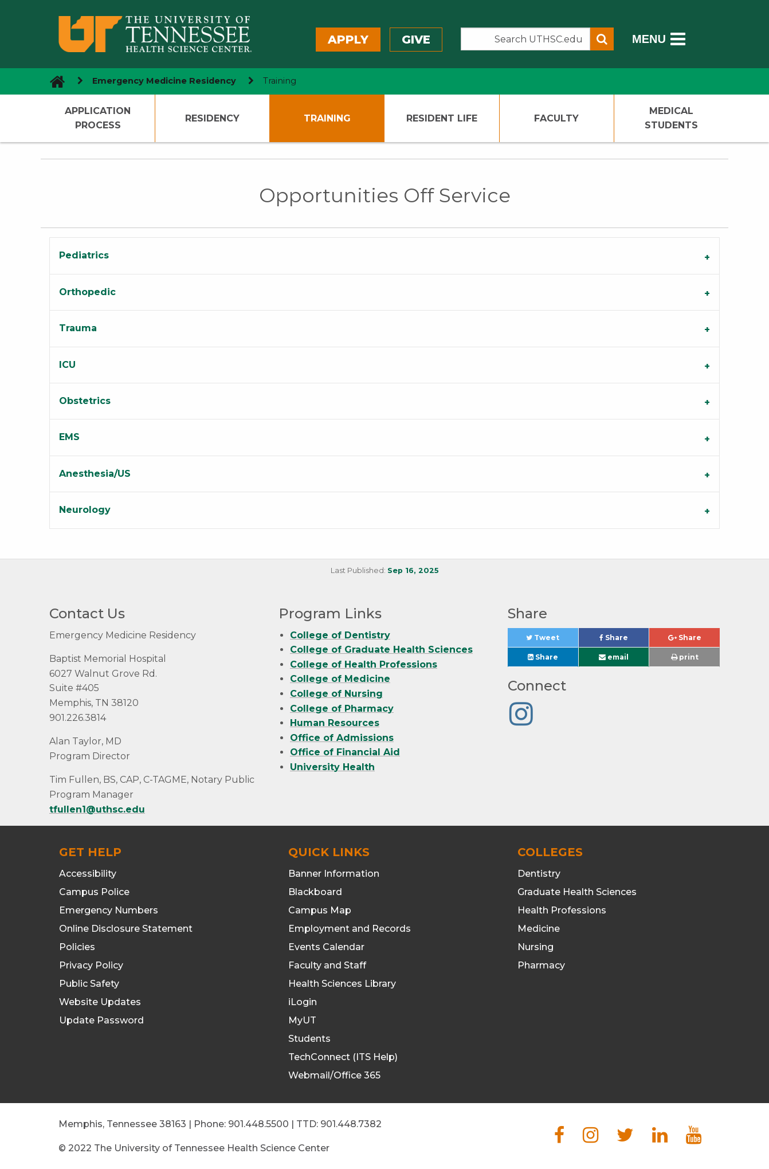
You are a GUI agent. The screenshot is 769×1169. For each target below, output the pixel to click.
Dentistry (538, 873)
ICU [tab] (67, 364)
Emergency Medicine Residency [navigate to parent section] (164, 81)
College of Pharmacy (342, 708)
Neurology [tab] (85, 509)
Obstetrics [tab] (85, 400)
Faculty (556, 118)
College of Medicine (340, 678)
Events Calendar (326, 947)
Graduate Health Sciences (577, 891)
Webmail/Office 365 (334, 1075)
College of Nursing (336, 693)
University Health (332, 767)
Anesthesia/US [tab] (95, 473)
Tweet (552, 640)
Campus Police (94, 891)
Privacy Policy (91, 965)
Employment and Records (349, 928)
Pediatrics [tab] (84, 255)
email (614, 657)
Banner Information (333, 873)
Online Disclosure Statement (126, 928)
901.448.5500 (258, 1124)
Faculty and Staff (327, 965)
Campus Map (319, 910)
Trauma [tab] (78, 328)
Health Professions (561, 910)
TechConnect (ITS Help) (343, 1057)
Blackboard (315, 891)
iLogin (302, 1002)
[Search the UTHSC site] (525, 39)
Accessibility (87, 873)
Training (327, 118)
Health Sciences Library (342, 983)
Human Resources (334, 722)
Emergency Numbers (108, 910)
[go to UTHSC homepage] (53, 81)
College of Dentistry (340, 635)
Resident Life (441, 118)
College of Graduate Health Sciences (381, 649)
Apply (348, 39)
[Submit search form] (602, 39)
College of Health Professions (363, 664)
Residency (212, 118)
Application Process (98, 118)
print (685, 657)
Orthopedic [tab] (87, 292)
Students (309, 1038)
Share (624, 640)
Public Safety (89, 983)
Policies (77, 947)
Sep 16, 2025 (413, 570)
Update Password (101, 1020)
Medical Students (671, 118)
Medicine (538, 928)
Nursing (535, 947)
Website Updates (100, 1002)
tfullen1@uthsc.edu (97, 809)
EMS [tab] (69, 436)
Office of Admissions (342, 737)
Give (416, 39)
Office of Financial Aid (345, 752)
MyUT (302, 1020)
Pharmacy (541, 965)
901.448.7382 (351, 1124)
